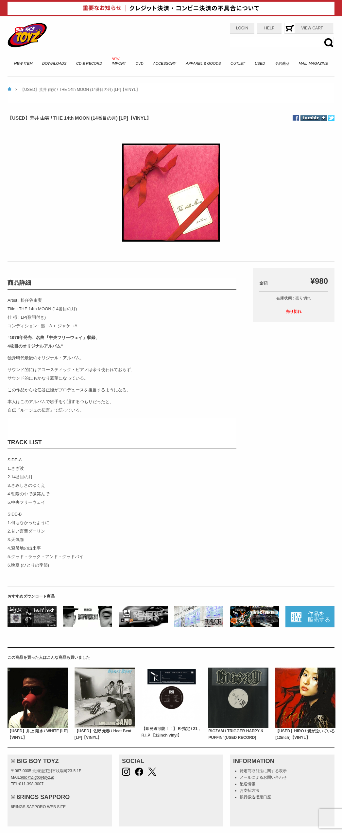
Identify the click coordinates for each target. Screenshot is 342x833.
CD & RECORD (89, 63)
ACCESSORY (164, 63)
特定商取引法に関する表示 (263, 771)
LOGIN (242, 28)
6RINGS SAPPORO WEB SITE (38, 807)
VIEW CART (312, 28)
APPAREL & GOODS (203, 63)
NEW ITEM (23, 63)
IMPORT (119, 63)
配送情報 (247, 784)
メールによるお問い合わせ (263, 777)
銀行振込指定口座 (255, 797)
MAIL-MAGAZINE (313, 63)
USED (260, 63)
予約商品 (282, 63)
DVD (140, 63)
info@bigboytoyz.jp (37, 777)
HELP (269, 28)
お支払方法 (249, 790)
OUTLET (238, 63)
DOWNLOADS (54, 63)
